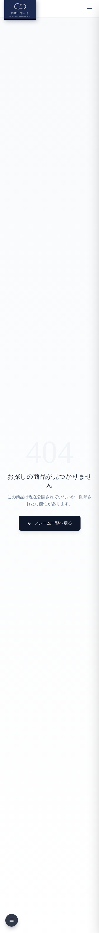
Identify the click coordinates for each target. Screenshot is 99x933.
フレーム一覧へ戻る (49, 523)
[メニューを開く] (89, 8)
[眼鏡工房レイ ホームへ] (20, 10)
